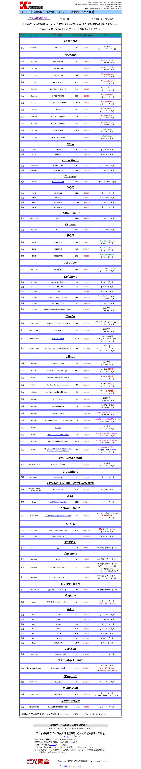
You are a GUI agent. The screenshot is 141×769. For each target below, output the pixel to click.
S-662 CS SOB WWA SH (58, 530)
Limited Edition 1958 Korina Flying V (58, 309)
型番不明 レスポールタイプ (58, 602)
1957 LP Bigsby (58, 413)
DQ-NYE (58, 682)
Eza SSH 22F (58, 489)
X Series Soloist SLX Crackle (58, 654)
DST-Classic (58, 477)
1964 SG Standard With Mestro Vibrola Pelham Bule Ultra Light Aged (58, 450)
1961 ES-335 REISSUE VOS (58, 435)
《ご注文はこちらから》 (70, 736)
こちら (52, 744)
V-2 (58, 548)
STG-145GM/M (58, 339)
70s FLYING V (57, 399)
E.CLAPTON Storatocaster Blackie (58, 348)
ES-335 (58, 428)
